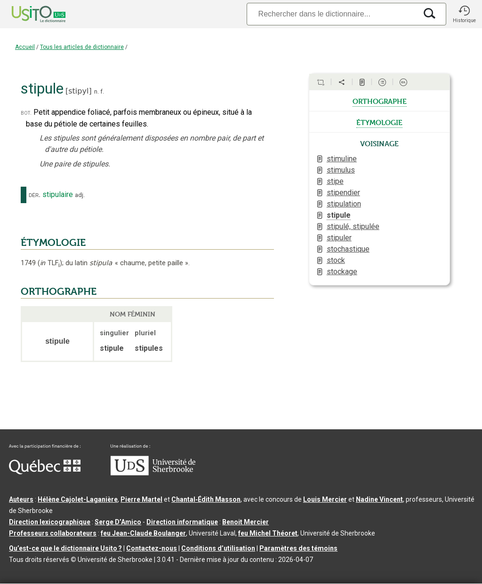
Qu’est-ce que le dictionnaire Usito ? (65, 548)
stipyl (78, 91)
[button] (464, 14)
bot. (26, 113)
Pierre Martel (141, 499)
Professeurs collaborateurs (52, 533)
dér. (34, 194)
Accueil (25, 47)
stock (336, 260)
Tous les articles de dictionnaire (82, 47)
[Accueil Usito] (28, 14)
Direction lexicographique (49, 522)
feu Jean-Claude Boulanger (143, 533)
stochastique (348, 249)
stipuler (339, 237)
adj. (80, 194)
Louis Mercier (325, 499)
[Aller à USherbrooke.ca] (153, 473)
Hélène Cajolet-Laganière (78, 499)
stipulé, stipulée (353, 226)
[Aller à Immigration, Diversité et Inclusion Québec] (44, 472)
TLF (50, 263)
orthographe (380, 100)
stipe (335, 181)
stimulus (341, 170)
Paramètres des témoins (298, 548)
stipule (339, 215)
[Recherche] (332, 13)
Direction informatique (182, 522)
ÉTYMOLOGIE (53, 242)
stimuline (342, 158)
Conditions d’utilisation (218, 548)
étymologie (379, 121)
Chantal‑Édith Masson (206, 499)
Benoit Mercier (245, 522)
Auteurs (21, 499)
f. (102, 91)
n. (96, 91)
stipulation (344, 203)
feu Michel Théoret (267, 533)
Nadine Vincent (379, 499)
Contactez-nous (151, 548)
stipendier (343, 192)
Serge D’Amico (118, 522)
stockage (342, 271)
